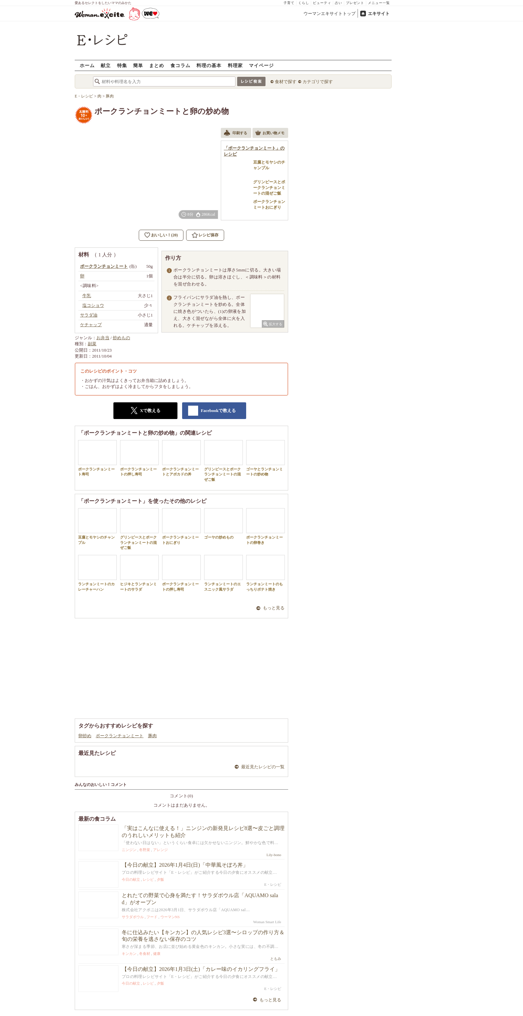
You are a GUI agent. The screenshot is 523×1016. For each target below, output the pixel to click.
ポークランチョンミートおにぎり (181, 526)
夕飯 (160, 879)
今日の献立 (131, 879)
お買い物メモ (270, 133)
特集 (122, 65)
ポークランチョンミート (119, 735)
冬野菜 (144, 850)
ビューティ (322, 3)
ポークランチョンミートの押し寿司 (139, 458)
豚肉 (152, 735)
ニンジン (129, 850)
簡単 (138, 65)
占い (338, 3)
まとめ (156, 65)
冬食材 (144, 954)
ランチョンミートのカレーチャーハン (97, 573)
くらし (303, 3)
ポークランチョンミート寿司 (97, 458)
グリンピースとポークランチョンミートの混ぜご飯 (223, 460)
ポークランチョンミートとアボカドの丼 (181, 458)
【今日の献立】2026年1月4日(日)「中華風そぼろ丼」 (185, 865)
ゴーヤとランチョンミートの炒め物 (265, 458)
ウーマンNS (170, 917)
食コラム (180, 65)
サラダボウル (133, 917)
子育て (289, 3)
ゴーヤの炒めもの (223, 523)
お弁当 (102, 337)
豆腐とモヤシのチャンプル (97, 526)
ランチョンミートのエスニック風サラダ (223, 573)
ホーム (87, 65)
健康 (156, 954)
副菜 (92, 343)
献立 (106, 65)
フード (151, 917)
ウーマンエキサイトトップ (330, 13)
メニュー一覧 (379, 3)
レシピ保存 (208, 235)
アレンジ (160, 850)
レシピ (148, 879)
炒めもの (121, 337)
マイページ (261, 65)
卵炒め (84, 735)
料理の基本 (208, 65)
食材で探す (286, 81)
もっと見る (274, 607)
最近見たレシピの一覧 (263, 766)
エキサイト (379, 13)
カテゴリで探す (318, 81)
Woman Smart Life (267, 922)
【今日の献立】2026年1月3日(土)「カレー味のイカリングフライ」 (201, 969)
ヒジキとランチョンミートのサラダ (139, 573)
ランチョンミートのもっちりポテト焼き (265, 573)
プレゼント (355, 3)
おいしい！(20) (164, 235)
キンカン (129, 954)
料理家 (235, 65)
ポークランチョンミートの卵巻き (265, 526)
